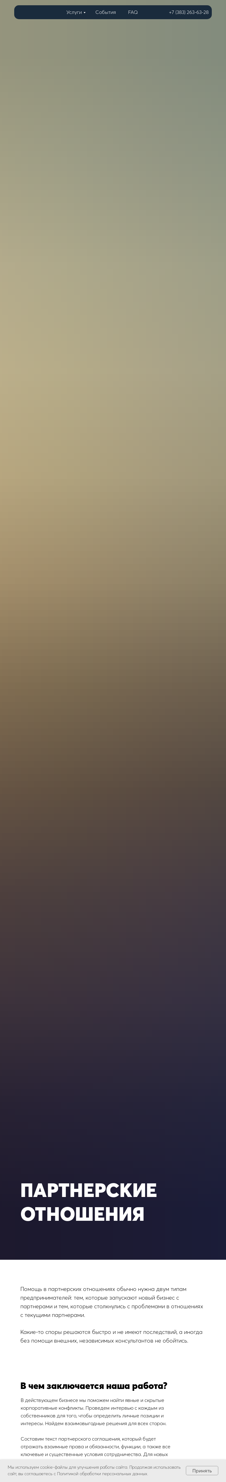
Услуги (74, 12)
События (105, 12)
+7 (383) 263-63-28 (189, 12)
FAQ (133, 12)
